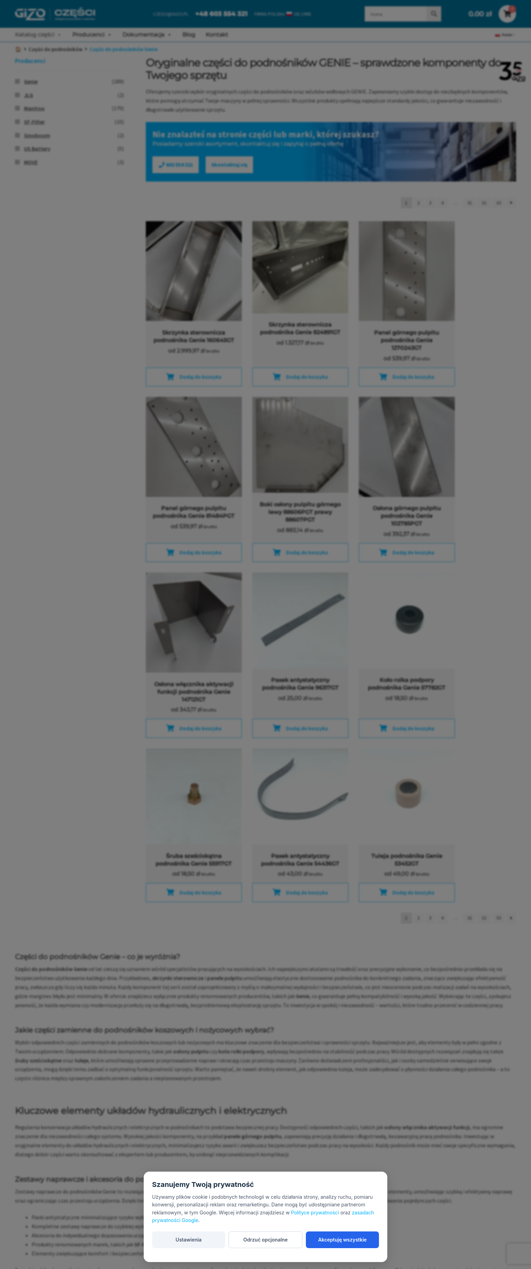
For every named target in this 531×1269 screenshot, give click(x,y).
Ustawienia (188, 1239)
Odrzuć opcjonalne (265, 1239)
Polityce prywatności (315, 1212)
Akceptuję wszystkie (342, 1239)
